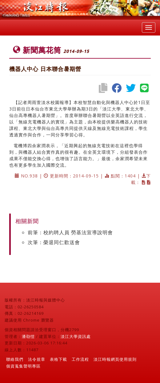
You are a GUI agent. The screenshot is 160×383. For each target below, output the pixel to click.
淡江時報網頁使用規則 (115, 359)
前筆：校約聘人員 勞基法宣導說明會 (70, 232)
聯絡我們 (14, 359)
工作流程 (80, 359)
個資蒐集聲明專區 (23, 366)
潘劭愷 (28, 336)
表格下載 (58, 359)
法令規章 (36, 359)
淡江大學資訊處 (76, 336)
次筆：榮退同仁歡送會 (54, 242)
